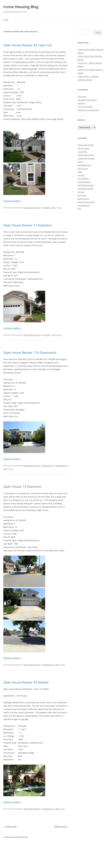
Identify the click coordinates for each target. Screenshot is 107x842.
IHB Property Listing (86, 155)
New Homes (83, 168)
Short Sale (82, 195)
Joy (60, 207)
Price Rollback (83, 178)
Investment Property (86, 158)
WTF (79, 208)
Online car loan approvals (88, 110)
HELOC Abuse (83, 148)
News (80, 172)
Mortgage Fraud (84, 165)
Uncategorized (47, 465)
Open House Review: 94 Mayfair (26, 682)
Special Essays (83, 198)
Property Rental (84, 182)
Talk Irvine (82, 96)
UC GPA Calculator (85, 106)
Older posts (10, 826)
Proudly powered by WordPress (15, 837)
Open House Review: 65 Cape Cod (27, 45)
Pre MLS (81, 175)
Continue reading (12, 201)
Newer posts (61, 826)
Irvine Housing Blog (20, 6)
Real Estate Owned (85, 188)
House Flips (82, 151)
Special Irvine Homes (86, 202)
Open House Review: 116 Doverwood (29, 352)
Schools (81, 192)
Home (5, 20)
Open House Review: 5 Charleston (27, 225)
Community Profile (85, 145)
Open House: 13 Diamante (22, 486)
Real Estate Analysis (32, 207)
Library (80, 161)
